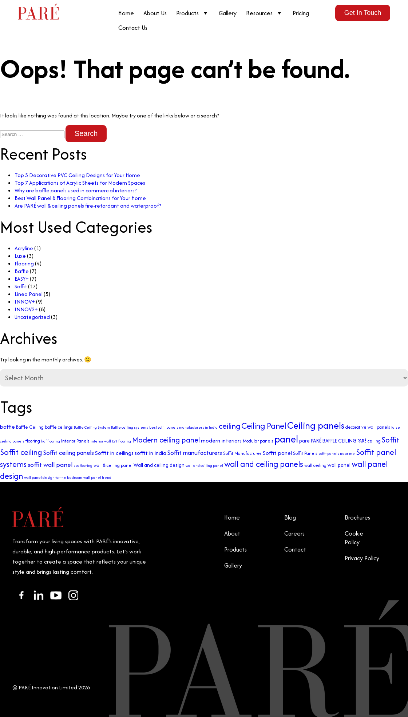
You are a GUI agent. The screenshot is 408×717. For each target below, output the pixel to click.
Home (126, 13)
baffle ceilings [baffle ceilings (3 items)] (59, 427)
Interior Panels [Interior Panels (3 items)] (75, 441)
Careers (294, 533)
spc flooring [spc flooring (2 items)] (83, 465)
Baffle (22, 271)
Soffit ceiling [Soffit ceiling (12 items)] (21, 452)
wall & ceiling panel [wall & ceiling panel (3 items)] (113, 465)
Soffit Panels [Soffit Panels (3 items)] (305, 453)
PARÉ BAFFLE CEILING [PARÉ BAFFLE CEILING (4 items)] (333, 440)
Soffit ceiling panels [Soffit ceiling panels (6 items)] (68, 452)
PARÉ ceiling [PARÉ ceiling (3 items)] (369, 441)
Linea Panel (29, 294)
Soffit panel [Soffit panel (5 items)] (277, 453)
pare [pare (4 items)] (304, 440)
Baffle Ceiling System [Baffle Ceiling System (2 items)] (92, 427)
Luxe (20, 256)
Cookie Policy (354, 537)
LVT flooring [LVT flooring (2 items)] (121, 441)
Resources (264, 13)
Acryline (24, 248)
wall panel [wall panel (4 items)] (339, 465)
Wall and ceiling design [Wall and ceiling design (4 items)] (159, 465)
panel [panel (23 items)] (286, 439)
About (232, 533)
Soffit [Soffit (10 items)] (390, 439)
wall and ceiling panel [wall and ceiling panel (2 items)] (204, 465)
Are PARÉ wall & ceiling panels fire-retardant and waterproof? (88, 205)
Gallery (228, 13)
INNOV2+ (26, 309)
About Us (155, 13)
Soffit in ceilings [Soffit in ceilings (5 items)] (114, 453)
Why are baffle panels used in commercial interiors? (76, 190)
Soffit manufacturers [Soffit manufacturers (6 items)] (194, 452)
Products (192, 13)
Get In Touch (362, 12)
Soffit (21, 286)
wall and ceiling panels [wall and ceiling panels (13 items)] (263, 464)
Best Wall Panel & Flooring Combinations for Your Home (80, 198)
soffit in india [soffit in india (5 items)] (150, 453)
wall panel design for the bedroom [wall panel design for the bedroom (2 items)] (53, 477)
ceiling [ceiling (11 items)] (229, 426)
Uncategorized (32, 317)
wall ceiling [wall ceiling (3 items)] (315, 465)
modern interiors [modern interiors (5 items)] (221, 440)
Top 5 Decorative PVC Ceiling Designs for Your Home (77, 175)
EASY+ (22, 279)
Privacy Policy (362, 558)
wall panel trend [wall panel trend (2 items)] (97, 477)
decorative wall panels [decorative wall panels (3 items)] (367, 427)
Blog (290, 517)
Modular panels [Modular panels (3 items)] (258, 441)
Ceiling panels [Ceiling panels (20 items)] (315, 425)
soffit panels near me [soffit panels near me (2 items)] (336, 453)
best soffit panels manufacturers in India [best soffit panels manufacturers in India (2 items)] (183, 427)
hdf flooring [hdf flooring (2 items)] (50, 441)
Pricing (301, 13)
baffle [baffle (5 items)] (7, 426)
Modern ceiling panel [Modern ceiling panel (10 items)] (166, 439)
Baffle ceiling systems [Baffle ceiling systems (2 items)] (129, 427)
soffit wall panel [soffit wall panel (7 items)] (50, 464)
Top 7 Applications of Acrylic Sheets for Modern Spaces (80, 183)
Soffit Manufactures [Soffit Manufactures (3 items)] (242, 453)
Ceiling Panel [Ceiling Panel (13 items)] (263, 426)
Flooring (24, 263)
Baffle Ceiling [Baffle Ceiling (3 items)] (30, 427)
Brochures (357, 517)
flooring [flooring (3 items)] (32, 441)
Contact (295, 549)
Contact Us (132, 27)
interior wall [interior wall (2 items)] (101, 441)
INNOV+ (25, 301)
